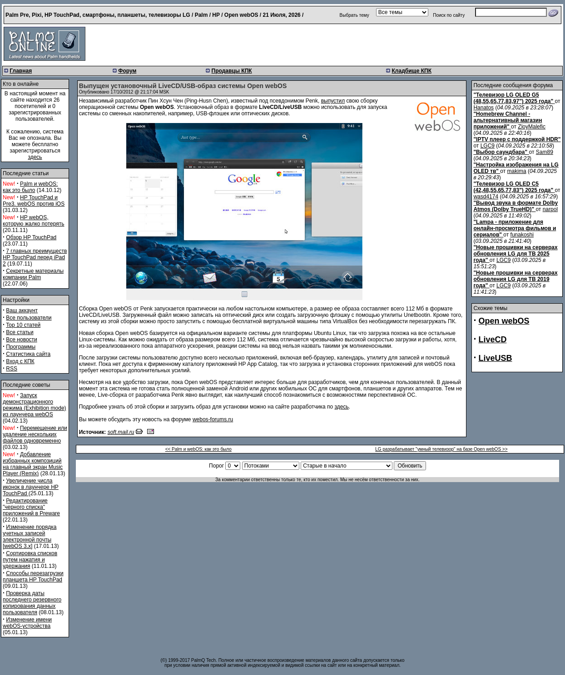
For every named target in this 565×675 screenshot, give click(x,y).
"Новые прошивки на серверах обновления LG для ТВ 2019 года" (515, 279)
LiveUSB (495, 358)
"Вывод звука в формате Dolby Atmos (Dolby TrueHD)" (515, 206)
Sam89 (544, 152)
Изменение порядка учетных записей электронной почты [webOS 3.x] (29, 536)
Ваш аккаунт (22, 310)
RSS (11, 368)
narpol (550, 209)
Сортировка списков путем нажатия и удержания (30, 559)
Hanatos (483, 107)
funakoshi (522, 235)
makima (516, 171)
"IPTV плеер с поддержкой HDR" (516, 139)
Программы (20, 347)
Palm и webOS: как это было (30, 187)
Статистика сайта (28, 354)
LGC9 (488, 146)
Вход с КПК (20, 361)
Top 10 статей (23, 325)
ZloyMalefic (531, 126)
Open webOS (503, 320)
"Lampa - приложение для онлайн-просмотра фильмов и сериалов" (514, 228)
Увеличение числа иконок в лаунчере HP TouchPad (31, 487)
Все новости (21, 339)
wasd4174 (485, 196)
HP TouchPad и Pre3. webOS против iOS (33, 200)
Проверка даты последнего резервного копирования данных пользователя (32, 603)
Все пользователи (28, 318)
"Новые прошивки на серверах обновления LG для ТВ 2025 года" (515, 253)
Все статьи (19, 332)
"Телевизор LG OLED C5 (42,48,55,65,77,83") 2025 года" (513, 187)
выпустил (333, 101)
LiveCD (492, 339)
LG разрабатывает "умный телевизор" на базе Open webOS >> (441, 449)
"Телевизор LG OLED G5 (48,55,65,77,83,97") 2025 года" (513, 98)
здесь (35, 157)
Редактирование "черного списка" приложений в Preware (31, 507)
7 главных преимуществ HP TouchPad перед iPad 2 (35, 257)
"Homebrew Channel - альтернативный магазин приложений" (507, 120)
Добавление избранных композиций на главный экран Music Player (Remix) (33, 464)
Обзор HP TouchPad (31, 237)
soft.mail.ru (121, 432)
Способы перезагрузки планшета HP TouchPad (33, 576)
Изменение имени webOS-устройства (27, 622)
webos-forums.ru (213, 419)
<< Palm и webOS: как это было (198, 449)
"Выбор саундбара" (500, 152)
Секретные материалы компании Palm (33, 274)
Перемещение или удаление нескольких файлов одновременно (35, 434)
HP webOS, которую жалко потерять (33, 220)
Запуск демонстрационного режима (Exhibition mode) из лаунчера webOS (34, 405)
